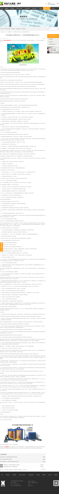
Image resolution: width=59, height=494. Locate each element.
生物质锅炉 (6, 8)
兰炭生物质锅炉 (6, 469)
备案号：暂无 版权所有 (31, 481)
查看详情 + (42, 464)
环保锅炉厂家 (20, 469)
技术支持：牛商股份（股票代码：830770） (33, 483)
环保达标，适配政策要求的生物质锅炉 (6, 459)
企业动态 (51, 41)
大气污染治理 (25, 469)
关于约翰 (52, 8)
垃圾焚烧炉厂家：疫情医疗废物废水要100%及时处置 (12, 464)
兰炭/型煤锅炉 (15, 469)
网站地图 (55, 474)
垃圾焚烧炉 (12, 8)
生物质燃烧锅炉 (18, 28)
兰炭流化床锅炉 (27, 8)
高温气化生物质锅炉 (7, 28)
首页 (2, 8)
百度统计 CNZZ (30, 485)
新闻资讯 (43, 474)
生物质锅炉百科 (46, 8)
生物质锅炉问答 (52, 44)
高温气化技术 (34, 8)
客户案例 (40, 8)
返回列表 (44, 38)
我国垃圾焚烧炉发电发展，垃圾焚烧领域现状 (10, 466)
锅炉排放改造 (23, 28)
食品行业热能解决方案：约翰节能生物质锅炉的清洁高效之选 (9, 461)
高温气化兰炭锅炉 (19, 8)
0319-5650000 (51, 4)
